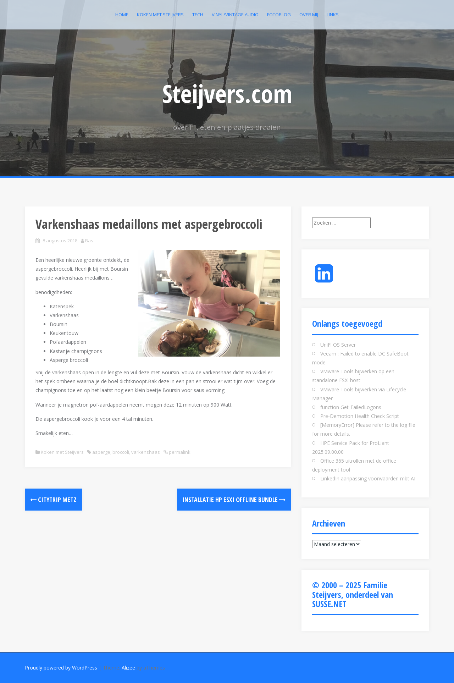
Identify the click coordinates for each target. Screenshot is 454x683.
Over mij (308, 14)
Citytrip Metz (53, 499)
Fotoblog (279, 14)
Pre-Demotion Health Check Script (359, 416)
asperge (101, 452)
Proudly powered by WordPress (61, 667)
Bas (89, 240)
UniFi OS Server (338, 344)
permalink (179, 452)
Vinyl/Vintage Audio (235, 14)
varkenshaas (145, 452)
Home (121, 14)
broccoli (120, 452)
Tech (197, 14)
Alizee (128, 667)
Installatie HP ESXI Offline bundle (234, 499)
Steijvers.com (227, 93)
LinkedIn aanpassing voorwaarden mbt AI (367, 478)
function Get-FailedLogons (350, 407)
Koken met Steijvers (160, 14)
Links (333, 14)
